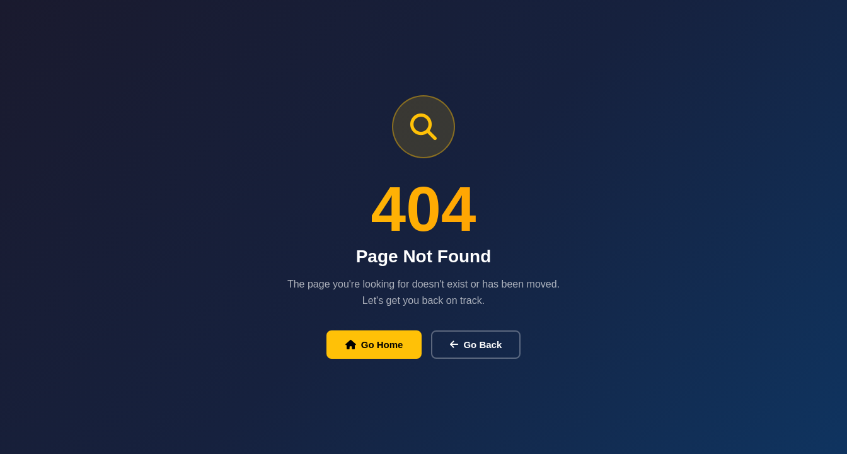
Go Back (476, 344)
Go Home (374, 344)
